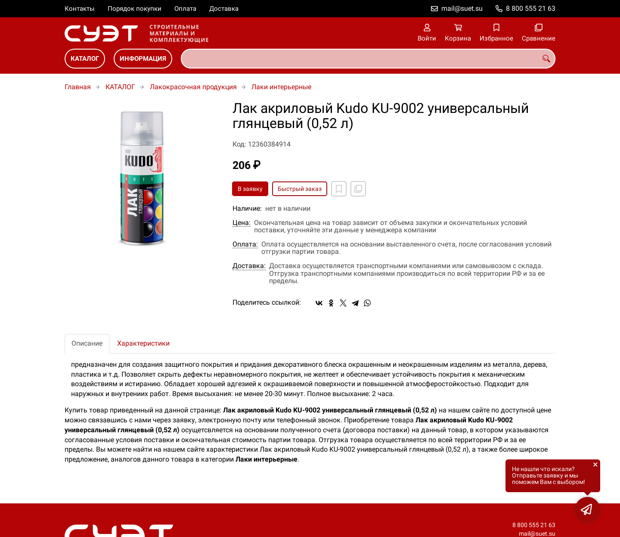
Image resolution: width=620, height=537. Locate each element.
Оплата (185, 8)
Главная (78, 87)
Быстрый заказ (300, 188)
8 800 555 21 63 (530, 8)
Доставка (224, 8)
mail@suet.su (462, 8)
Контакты (80, 8)
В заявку (250, 188)
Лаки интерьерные (281, 87)
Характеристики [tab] (143, 343)
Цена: (241, 223)
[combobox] (368, 59)
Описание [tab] (86, 343)
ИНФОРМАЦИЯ (143, 58)
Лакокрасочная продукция (193, 87)
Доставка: (249, 266)
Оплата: (245, 244)
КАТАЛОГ (85, 58)
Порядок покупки (134, 8)
